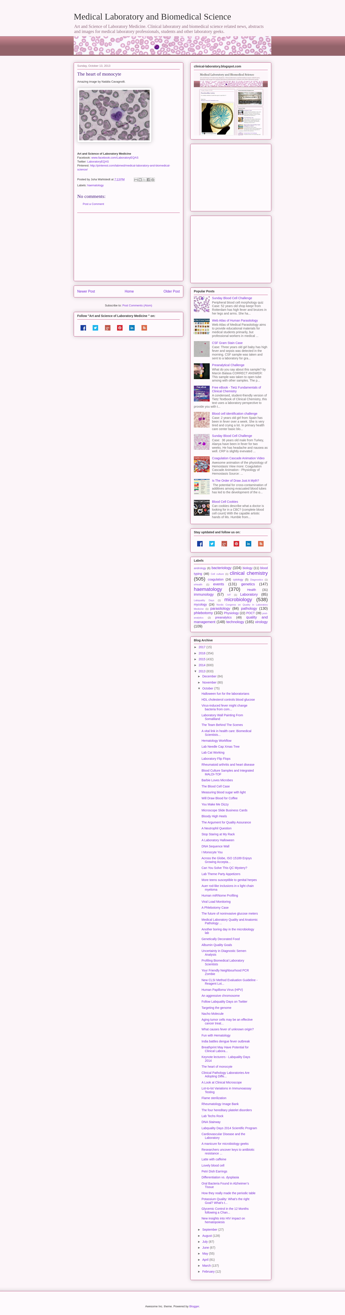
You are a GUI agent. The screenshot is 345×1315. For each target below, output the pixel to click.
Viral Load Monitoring (216, 901)
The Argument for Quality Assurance (226, 822)
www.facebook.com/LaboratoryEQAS (114, 157)
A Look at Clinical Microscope (222, 1082)
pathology (249, 608)
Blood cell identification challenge (234, 413)
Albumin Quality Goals (217, 945)
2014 (202, 665)
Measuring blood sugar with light (224, 792)
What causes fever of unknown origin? (228, 1029)
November (209, 682)
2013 (202, 671)
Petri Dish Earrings (214, 1171)
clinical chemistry (249, 573)
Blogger (194, 1306)
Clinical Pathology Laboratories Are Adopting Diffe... (226, 1074)
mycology (200, 604)
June (206, 1247)
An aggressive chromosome (221, 995)
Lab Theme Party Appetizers (221, 874)
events (218, 584)
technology (235, 622)
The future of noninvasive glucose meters (230, 913)
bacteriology (221, 568)
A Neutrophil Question (216, 828)
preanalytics (223, 617)
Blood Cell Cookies (225, 501)
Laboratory (249, 594)
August (207, 1235)
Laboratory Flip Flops (216, 758)
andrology (200, 568)
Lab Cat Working (213, 752)
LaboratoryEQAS (98, 161)
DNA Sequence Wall (215, 846)
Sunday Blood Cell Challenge (232, 298)
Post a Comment (93, 204)
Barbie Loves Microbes (217, 780)
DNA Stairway (211, 1122)
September (210, 1229)
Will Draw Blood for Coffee (220, 798)
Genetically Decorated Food (221, 939)
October (208, 688)
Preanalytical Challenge (228, 365)
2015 (202, 659)
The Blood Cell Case (216, 786)
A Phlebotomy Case (215, 907)
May (205, 1253)
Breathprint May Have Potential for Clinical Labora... (225, 1049)
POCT (250, 613)
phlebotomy (203, 613)
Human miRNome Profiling (220, 895)
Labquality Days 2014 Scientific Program (229, 1128)
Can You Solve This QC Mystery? (224, 868)
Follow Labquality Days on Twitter (224, 1001)
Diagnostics (256, 579)
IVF (229, 594)
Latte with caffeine (214, 1159)
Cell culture (217, 574)
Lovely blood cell (213, 1165)
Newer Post (86, 291)
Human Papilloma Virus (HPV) (222, 989)
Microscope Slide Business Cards (225, 810)
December (209, 676)
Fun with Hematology (216, 1035)
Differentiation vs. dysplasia (220, 1177)
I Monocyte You (212, 852)
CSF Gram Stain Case (227, 343)
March (207, 1265)
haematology (95, 185)
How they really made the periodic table (228, 1193)
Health (251, 589)
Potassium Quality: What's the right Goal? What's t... (225, 1201)
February (208, 1271)
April (205, 1259)
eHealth (198, 584)
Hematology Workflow (216, 740)
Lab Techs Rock (212, 1116)
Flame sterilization (214, 1098)
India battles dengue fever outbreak (226, 1041)
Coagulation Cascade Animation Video (238, 458)
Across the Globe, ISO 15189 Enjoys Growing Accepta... (227, 860)
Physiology (231, 613)
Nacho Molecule (213, 1013)
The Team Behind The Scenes (222, 725)
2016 (202, 653)
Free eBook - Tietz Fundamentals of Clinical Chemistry (236, 389)
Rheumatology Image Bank (220, 1104)
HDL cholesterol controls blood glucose (228, 699)
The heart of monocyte (217, 1066)
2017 (202, 647)
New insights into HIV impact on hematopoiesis (223, 1220)
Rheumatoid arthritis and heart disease (228, 764)
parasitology (220, 608)
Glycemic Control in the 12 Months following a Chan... (225, 1210)
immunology (204, 594)
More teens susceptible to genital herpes (229, 880)
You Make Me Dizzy (215, 804)
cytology (238, 579)
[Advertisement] (128, 247)
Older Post (171, 291)
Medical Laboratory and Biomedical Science (152, 17)
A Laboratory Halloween (218, 840)
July (205, 1241)
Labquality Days (204, 600)
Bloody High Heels (214, 816)
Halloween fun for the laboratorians (225, 693)
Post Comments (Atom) (137, 305)
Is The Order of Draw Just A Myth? (235, 480)
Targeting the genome (216, 1007)
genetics (248, 584)
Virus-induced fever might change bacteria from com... (224, 707)
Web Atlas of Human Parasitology (235, 320)
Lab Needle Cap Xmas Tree (221, 746)
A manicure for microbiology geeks (225, 1143)
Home (129, 291)
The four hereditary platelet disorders (227, 1110)
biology (247, 568)
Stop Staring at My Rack (218, 834)
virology (261, 622)
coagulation (216, 579)
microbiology (238, 599)
